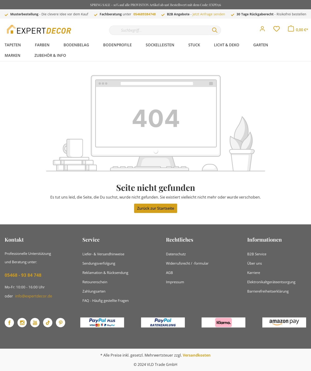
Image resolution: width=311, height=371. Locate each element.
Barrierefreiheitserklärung (268, 291)
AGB (169, 272)
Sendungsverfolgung (98, 263)
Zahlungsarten (93, 291)
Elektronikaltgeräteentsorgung (271, 282)
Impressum (175, 282)
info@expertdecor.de (33, 296)
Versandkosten (197, 355)
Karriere (253, 272)
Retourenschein (94, 282)
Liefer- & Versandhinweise (103, 254)
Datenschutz (176, 254)
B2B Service (256, 254)
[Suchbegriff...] (159, 30)
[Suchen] (215, 30)
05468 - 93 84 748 (23, 275)
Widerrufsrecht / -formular (187, 263)
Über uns (254, 263)
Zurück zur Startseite (155, 208)
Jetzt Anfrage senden (209, 14)
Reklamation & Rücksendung (105, 272)
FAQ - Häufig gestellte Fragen (105, 300)
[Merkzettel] (276, 30)
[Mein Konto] (262, 30)
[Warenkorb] (298, 30)
